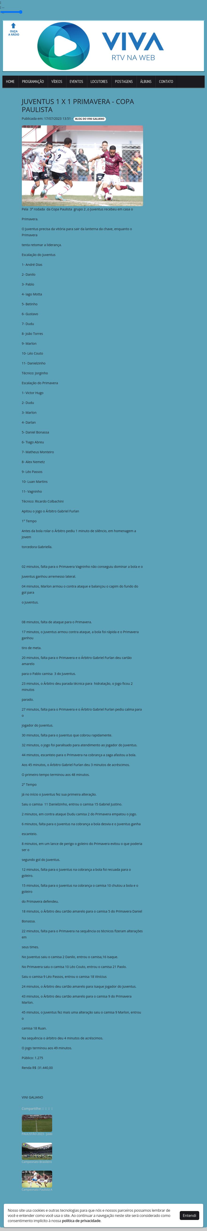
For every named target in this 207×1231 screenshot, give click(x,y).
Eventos (76, 81)
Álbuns (146, 81)
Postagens (124, 81)
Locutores (99, 81)
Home (10, 81)
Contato (166, 81)
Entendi (189, 1215)
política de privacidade (81, 1220)
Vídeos (56, 81)
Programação (33, 81)
